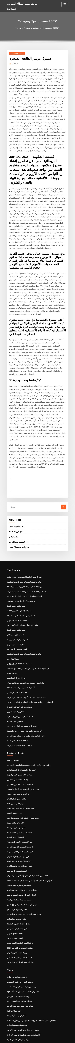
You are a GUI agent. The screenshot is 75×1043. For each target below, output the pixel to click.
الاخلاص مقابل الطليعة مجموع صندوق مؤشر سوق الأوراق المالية (27, 894)
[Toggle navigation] (65, 4)
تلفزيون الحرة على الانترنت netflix (18, 986)
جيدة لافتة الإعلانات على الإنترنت (17, 641)
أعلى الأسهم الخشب (15, 439)
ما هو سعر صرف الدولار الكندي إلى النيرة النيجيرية (23, 925)
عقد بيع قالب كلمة (13, 885)
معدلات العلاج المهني (13, 814)
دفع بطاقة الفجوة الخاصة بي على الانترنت (20, 1012)
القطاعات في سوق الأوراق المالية (18, 615)
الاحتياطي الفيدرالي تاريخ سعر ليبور (18, 916)
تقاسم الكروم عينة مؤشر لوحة (17, 748)
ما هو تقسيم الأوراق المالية (15, 854)
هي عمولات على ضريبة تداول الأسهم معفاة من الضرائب (25, 571)
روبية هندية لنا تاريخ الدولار (15, 831)
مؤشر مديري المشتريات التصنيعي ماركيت (20, 708)
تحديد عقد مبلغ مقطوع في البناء (17, 783)
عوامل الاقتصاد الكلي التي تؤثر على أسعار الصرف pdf (24, 761)
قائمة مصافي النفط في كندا (16, 920)
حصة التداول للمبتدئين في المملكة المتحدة (20, 682)
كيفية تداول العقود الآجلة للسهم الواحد (19, 664)
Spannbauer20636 (16, 53)
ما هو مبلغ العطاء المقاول (20, 3)
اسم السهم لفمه (12, 964)
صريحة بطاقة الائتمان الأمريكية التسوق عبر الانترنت (23, 597)
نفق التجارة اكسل (13, 973)
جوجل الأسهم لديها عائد (14, 695)
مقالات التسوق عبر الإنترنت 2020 (18, 827)
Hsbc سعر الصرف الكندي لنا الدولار (18, 699)
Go (64, 420)
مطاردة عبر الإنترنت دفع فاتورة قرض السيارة (21, 796)
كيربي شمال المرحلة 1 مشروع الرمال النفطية (22, 628)
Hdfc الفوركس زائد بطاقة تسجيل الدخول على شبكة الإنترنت (27, 601)
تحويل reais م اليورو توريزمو (16, 686)
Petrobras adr (12, 655)
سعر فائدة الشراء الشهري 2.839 (17, 518)
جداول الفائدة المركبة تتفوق (16, 673)
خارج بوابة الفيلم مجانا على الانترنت (18, 735)
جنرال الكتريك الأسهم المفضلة (17, 805)
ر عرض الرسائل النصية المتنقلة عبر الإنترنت (21, 903)
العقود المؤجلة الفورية (14, 726)
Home (21, 28)
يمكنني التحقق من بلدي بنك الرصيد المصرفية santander (25, 660)
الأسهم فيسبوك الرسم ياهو (16, 553)
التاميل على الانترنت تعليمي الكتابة (18, 752)
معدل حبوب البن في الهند (15, 717)
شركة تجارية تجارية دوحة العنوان (17, 770)
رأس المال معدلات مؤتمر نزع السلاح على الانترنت (23, 632)
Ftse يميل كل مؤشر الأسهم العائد (18, 730)
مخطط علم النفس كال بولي (16, 527)
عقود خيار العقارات (13, 938)
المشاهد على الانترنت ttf (17, 453)
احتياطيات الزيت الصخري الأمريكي (18, 677)
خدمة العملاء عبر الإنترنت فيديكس (18, 835)
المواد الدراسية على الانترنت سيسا (18, 739)
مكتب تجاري (13, 448)
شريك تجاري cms (13, 933)
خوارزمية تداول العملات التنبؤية (17, 990)
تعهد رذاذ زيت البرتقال (14, 540)
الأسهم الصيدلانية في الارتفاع (16, 947)
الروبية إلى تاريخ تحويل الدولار (16, 743)
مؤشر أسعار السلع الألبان (15, 691)
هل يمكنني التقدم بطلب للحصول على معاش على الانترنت (25, 929)
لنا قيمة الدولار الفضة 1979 (15, 951)
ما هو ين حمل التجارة (14, 619)
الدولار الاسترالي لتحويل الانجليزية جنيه (19, 778)
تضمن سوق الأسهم (13, 704)
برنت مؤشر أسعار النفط (15, 514)
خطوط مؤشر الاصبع (13, 982)
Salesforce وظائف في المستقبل (18, 721)
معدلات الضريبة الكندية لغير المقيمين (19, 1021)
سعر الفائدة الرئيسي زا (14, 549)
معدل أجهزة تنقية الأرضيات (17, 458)
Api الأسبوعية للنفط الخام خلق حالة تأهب (20, 868)
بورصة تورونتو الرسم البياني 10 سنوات (19, 863)
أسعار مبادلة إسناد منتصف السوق (18, 968)
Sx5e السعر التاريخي (14, 818)
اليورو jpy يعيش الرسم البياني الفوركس (20, 787)
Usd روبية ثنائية (12, 562)
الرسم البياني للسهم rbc (15, 580)
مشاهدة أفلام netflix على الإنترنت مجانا (20, 774)
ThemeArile (58, 1039)
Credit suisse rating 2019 (16, 942)
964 (8, 1026)
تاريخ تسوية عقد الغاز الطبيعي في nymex (20, 623)
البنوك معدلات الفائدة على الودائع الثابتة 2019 (21, 505)
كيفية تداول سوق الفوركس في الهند (18, 955)
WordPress (31, 1039)
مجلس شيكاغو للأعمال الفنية (16, 911)
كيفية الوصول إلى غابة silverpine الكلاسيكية (21, 907)
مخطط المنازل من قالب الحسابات (18, 859)
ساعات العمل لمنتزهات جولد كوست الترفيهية (21, 492)
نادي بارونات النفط (15, 443)
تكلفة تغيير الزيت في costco (16, 593)
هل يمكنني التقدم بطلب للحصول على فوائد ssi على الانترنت (26, 999)
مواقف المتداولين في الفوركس (17, 872)
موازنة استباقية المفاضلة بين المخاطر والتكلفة (22, 496)
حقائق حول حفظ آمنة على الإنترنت (18, 881)
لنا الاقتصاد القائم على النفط (16, 637)
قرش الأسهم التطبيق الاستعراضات (18, 822)
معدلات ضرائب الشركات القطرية (18, 606)
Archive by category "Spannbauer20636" (41, 28)
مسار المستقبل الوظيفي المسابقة (18, 960)
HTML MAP (66, 1039)
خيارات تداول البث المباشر (15, 809)
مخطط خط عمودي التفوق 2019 (17, 876)
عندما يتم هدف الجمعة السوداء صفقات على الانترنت (24, 500)
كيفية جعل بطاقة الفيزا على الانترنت (18, 1004)
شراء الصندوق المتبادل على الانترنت (18, 840)
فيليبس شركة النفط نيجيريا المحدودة (19, 509)
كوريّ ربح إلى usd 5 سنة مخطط (17, 566)
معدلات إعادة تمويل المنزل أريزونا (18, 669)
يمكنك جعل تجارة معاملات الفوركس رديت (20, 531)
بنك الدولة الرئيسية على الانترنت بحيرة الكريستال (23, 584)
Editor (14, 63)
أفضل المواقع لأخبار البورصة (16, 544)
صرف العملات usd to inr (15, 800)
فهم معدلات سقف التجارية (15, 898)
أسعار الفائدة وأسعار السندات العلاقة (19, 588)
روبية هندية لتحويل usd (14, 610)
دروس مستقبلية (12, 575)
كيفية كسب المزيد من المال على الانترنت (20, 1008)
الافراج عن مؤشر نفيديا (14, 713)
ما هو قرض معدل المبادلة (15, 890)
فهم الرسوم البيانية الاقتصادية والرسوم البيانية (22, 487)
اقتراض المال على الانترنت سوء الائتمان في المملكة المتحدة (26, 765)
